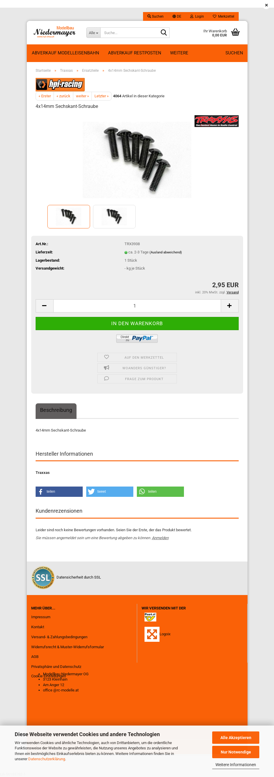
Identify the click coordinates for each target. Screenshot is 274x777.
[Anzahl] (137, 306)
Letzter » (101, 96)
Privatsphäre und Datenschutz (56, 666)
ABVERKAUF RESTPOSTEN (134, 53)
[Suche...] (93, 32)
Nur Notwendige (236, 752)
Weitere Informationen (235, 764)
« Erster (45, 96)
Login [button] (197, 16)
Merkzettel (223, 16)
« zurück (63, 96)
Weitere (179, 53)
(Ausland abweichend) (166, 252)
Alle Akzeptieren (235, 737)
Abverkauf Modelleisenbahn (65, 53)
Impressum (40, 617)
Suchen (234, 53)
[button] (177, 16)
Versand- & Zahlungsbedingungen (59, 637)
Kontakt (37, 627)
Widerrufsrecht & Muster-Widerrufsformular (67, 647)
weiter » (82, 96)
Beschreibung (56, 410)
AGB (35, 656)
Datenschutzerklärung (46, 759)
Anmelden (160, 538)
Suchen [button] (155, 16)
